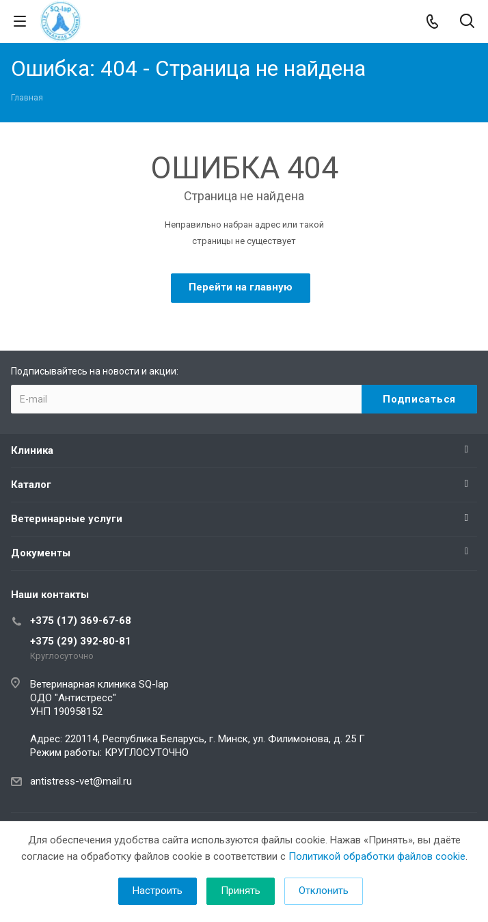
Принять (240, 890)
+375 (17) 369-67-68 (80, 620)
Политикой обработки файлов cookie (376, 856)
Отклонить (324, 890)
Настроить (157, 890)
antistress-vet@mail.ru (81, 781)
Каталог (31, 484)
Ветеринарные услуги (66, 519)
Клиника (32, 450)
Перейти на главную (241, 287)
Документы (40, 553)
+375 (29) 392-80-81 (80, 641)
